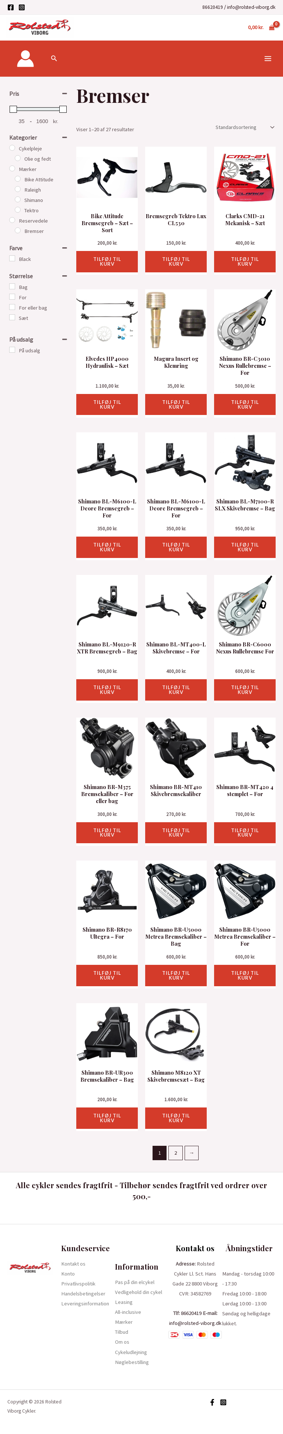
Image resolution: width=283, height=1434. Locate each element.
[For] (12, 297)
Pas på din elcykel (134, 1282)
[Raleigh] (18, 189)
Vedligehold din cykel (138, 1292)
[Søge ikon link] (54, 58)
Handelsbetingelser (83, 1293)
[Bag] (12, 286)
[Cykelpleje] (12, 148)
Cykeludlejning (131, 1352)
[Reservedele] (12, 220)
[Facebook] (10, 7)
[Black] (12, 258)
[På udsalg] (12, 350)
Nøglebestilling (132, 1362)
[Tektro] (18, 210)
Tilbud (121, 1332)
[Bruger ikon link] (25, 58)
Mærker (124, 1322)
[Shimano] (18, 199)
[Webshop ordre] (244, 127)
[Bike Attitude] (18, 179)
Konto (68, 1273)
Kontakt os (73, 1263)
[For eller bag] (12, 307)
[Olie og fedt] (18, 158)
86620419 (212, 7)
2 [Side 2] (175, 1152)
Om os (122, 1342)
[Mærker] (12, 168)
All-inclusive (128, 1312)
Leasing (124, 1302)
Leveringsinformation (85, 1303)
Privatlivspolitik (78, 1283)
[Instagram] (21, 7)
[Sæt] (12, 317)
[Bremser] (18, 230)
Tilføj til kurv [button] (107, 261)
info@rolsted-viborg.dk (251, 7)
